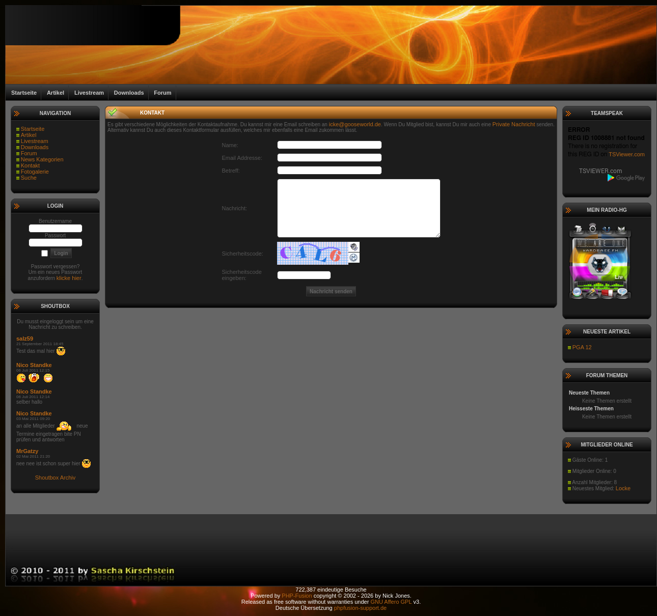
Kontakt (30, 165)
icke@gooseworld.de (355, 124)
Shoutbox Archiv (55, 477)
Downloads (34, 147)
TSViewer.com (627, 154)
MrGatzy (27, 451)
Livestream (34, 141)
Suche (29, 178)
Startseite (32, 129)
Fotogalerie (35, 172)
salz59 (24, 338)
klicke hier (69, 278)
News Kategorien (42, 159)
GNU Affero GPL (391, 602)
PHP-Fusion (297, 596)
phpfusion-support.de (360, 608)
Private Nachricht (513, 124)
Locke (623, 488)
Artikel (29, 135)
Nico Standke (34, 365)
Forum (29, 153)
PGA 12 (582, 347)
